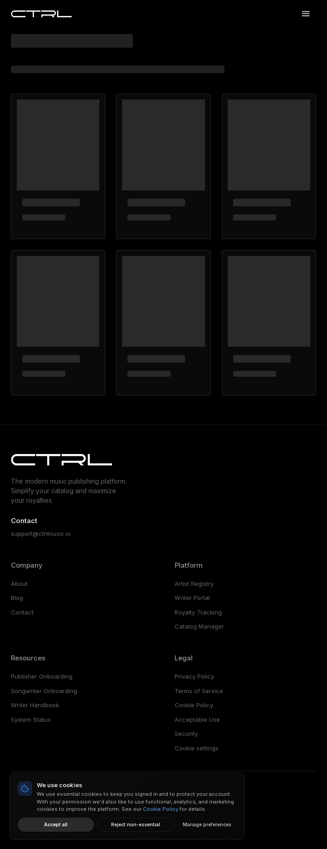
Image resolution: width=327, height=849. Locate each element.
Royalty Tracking (198, 612)
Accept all (56, 824)
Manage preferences (207, 824)
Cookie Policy (194, 705)
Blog (17, 597)
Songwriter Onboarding (44, 690)
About (19, 583)
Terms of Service (199, 690)
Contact (22, 612)
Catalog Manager (199, 626)
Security (186, 733)
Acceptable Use (197, 719)
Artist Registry (194, 583)
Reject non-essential (135, 824)
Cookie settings (197, 748)
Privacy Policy (194, 676)
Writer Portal (192, 597)
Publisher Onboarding (42, 676)
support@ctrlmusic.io (41, 533)
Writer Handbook (35, 705)
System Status (31, 719)
